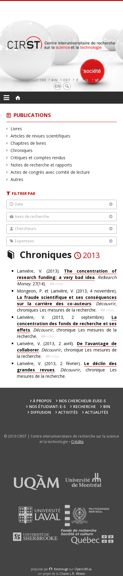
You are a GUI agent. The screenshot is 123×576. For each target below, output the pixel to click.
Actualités (96, 412)
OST (66, 80)
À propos (42, 400)
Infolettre (35, 80)
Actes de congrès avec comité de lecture (50, 172)
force (61, 569)
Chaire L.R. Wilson (72, 573)
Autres (17, 179)
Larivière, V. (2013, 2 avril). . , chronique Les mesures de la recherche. (67, 350)
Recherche (84, 406)
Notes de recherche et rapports (41, 165)
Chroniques (22, 150)
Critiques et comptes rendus (38, 157)
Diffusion (40, 412)
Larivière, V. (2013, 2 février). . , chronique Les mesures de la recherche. (67, 370)
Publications (32, 115)
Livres (16, 128)
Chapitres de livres (28, 143)
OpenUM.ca (82, 569)
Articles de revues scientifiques (40, 136)
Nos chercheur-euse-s (82, 400)
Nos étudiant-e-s (47, 406)
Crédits (77, 441)
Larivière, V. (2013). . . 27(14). (67, 277)
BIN (54, 80)
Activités (68, 412)
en (58, 86)
